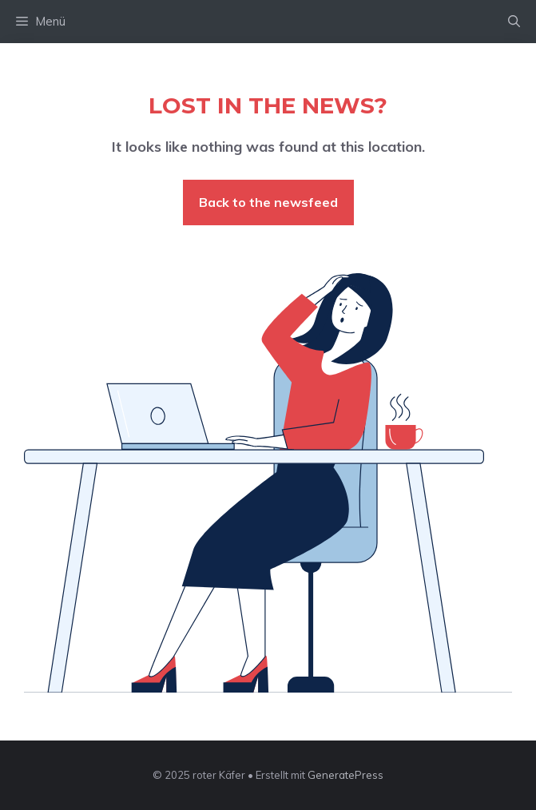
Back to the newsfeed (268, 202)
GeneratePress (345, 774)
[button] (514, 21)
